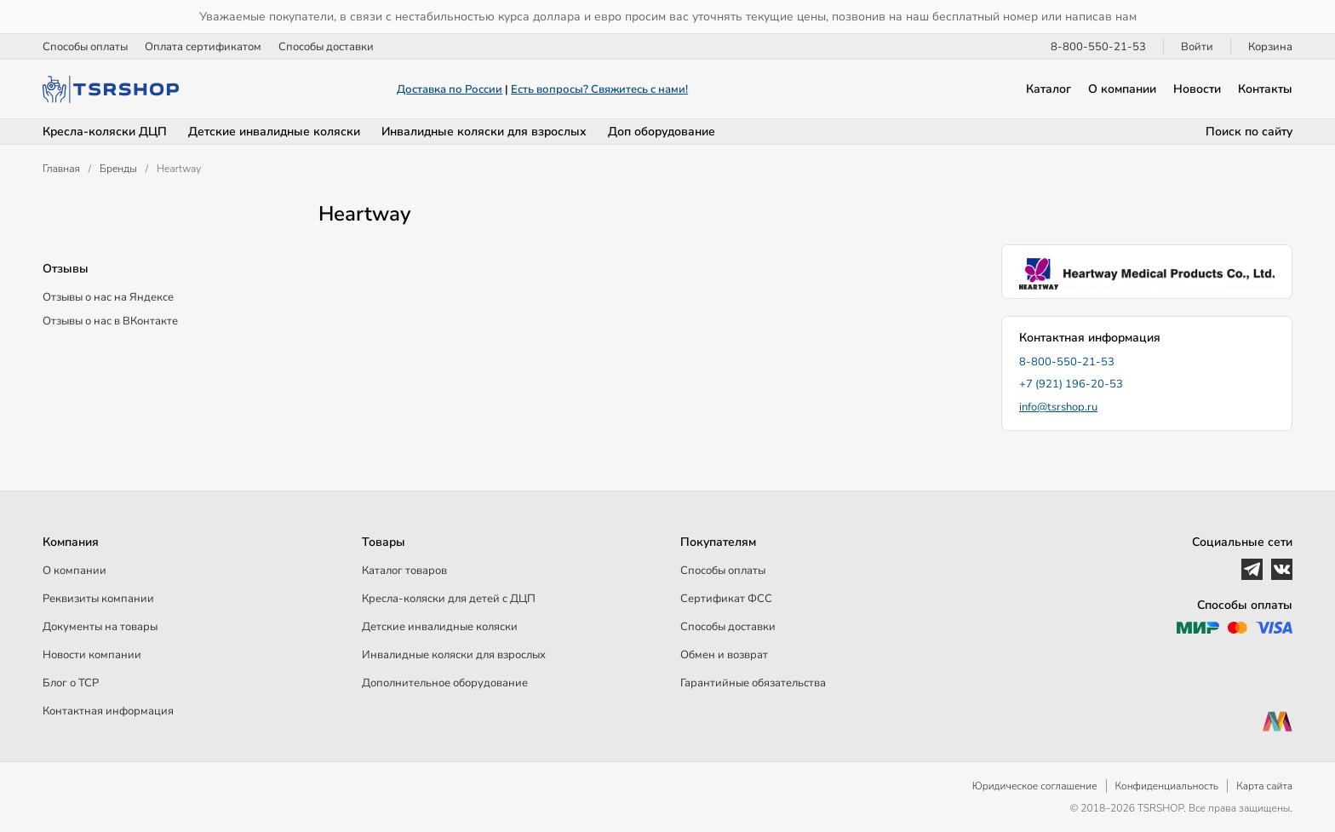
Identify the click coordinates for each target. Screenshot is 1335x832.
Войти (1197, 47)
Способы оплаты (85, 47)
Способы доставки (326, 47)
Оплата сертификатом (203, 47)
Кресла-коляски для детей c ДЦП (449, 598)
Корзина (1270, 47)
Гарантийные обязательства (753, 683)
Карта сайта (1264, 786)
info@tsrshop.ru (1058, 407)
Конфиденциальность (1167, 786)
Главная (61, 168)
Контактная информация (108, 711)
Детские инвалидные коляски (274, 131)
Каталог (1048, 89)
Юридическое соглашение (1034, 786)
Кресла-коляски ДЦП (105, 131)
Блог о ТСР (71, 683)
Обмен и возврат (724, 655)
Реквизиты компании (98, 598)
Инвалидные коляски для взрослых (484, 131)
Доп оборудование (661, 131)
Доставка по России (449, 89)
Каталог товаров (404, 570)
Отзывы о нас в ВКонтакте (110, 321)
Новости (1197, 89)
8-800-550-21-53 (1098, 47)
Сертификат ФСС (726, 598)
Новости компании (92, 655)
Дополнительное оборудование (445, 683)
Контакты (1265, 89)
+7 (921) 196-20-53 (1071, 384)
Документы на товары (100, 626)
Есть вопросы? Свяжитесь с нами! (599, 89)
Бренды (118, 168)
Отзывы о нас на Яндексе (108, 297)
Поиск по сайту (1249, 131)
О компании (1122, 89)
